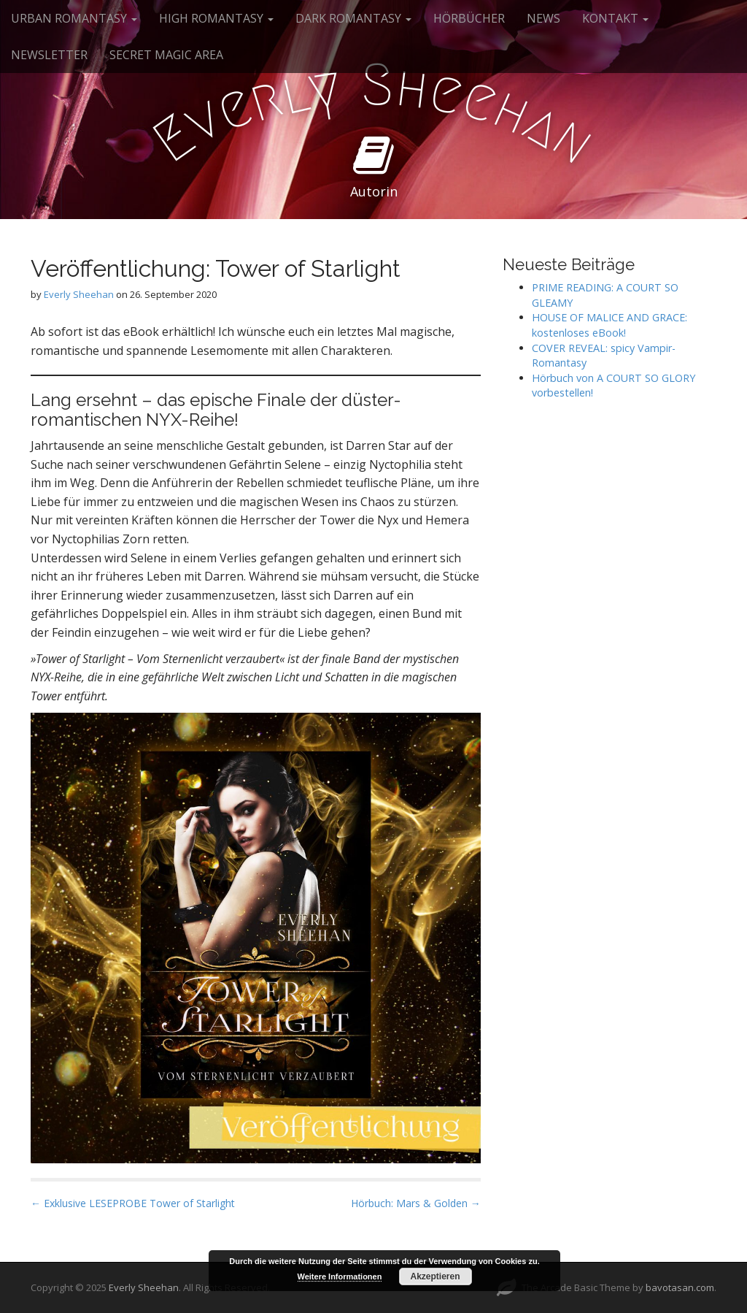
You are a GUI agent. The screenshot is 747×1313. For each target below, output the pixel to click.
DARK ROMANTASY (353, 18)
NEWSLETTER (49, 55)
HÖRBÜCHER (469, 18)
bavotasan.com (680, 1287)
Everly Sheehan (79, 294)
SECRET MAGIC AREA (166, 55)
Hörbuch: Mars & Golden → (416, 1203)
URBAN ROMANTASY (74, 18)
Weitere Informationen (340, 1276)
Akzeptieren (435, 1276)
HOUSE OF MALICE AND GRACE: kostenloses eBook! (609, 325)
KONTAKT (615, 18)
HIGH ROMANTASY (216, 18)
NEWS (543, 18)
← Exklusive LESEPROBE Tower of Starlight (133, 1203)
